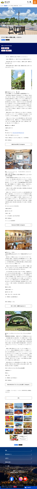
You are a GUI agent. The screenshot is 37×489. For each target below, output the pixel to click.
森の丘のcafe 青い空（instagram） (21, 144)
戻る (12, 398)
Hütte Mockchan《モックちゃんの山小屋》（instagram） (19, 384)
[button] (15, 167)
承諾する (15, 486)
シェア (3, 39)
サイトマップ (21, 472)
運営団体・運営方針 (14, 472)
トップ (1, 5)
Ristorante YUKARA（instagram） (21, 225)
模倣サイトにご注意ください (18, 470)
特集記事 (5, 5)
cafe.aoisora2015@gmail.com (18, 132)
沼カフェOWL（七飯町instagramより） (21, 306)
